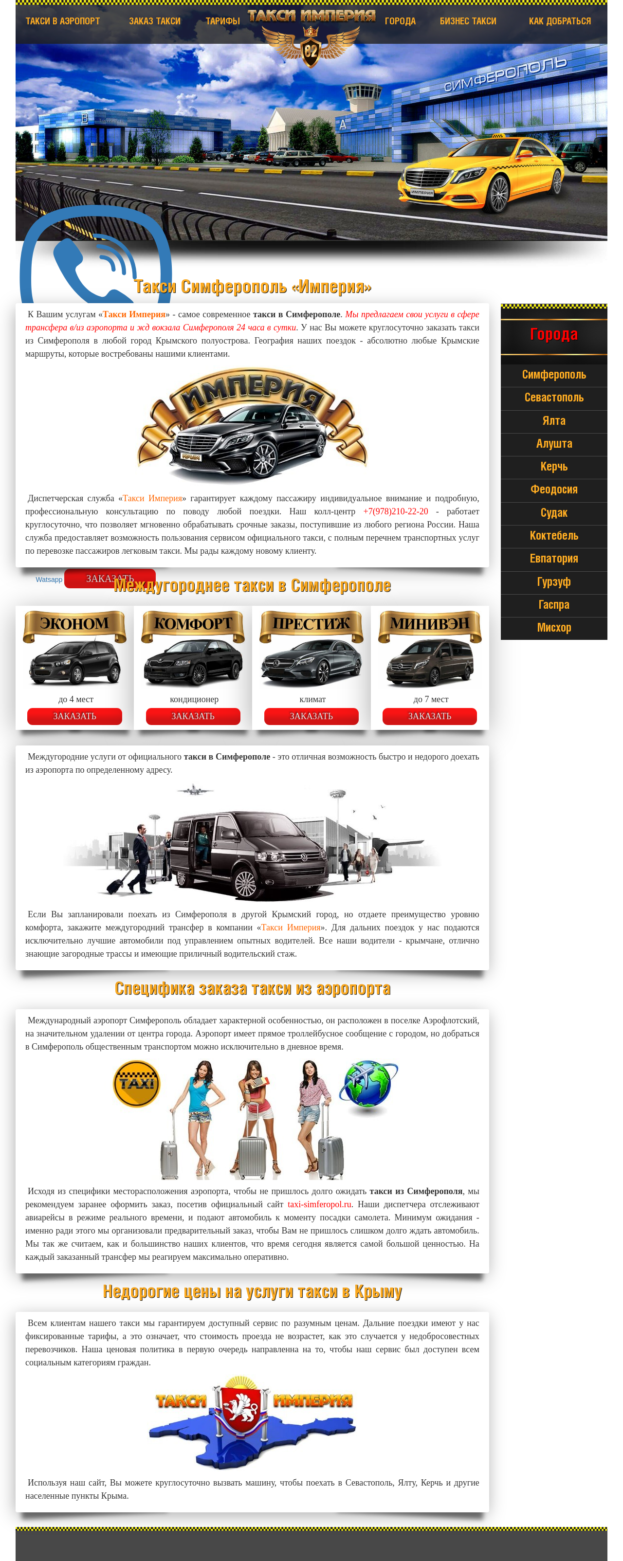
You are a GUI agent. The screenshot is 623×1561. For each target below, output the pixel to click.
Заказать (74, 716)
